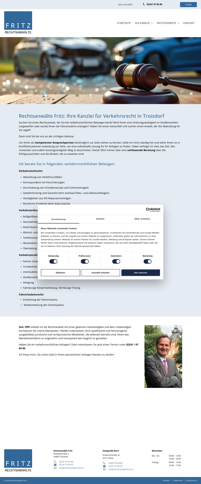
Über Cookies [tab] (142, 219)
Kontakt (166, 480)
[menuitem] (124, 23)
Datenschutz (191, 480)
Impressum (178, 480)
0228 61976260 (115, 463)
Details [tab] (100, 219)
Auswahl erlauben (100, 272)
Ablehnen (60, 272)
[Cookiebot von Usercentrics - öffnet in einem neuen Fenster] (148, 210)
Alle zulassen (140, 272)
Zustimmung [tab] (59, 219)
